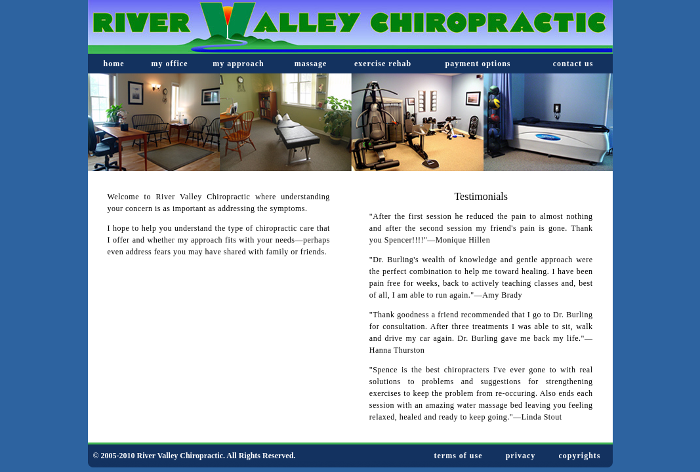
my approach (238, 63)
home (114, 63)
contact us (573, 63)
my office (170, 63)
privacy (521, 455)
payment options (477, 63)
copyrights (580, 455)
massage (311, 63)
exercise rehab (382, 63)
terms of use (458, 455)
